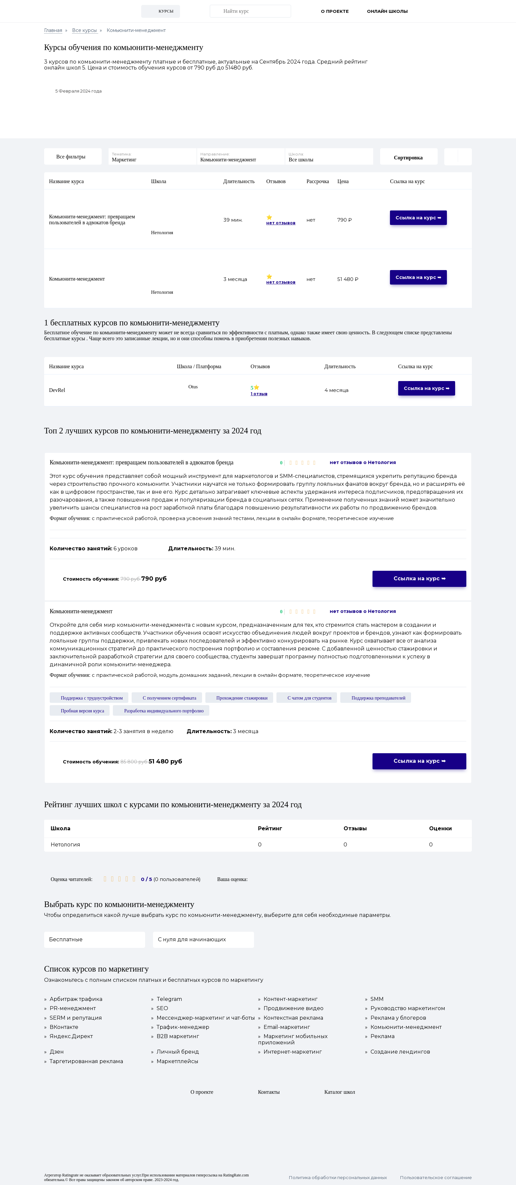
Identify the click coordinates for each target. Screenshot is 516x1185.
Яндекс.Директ (68, 1036)
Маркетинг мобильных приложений (292, 1039)
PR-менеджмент (70, 1008)
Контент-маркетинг (288, 999)
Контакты (269, 1091)
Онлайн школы (387, 11)
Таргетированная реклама (83, 1061)
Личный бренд (175, 1052)
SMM (374, 999)
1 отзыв (259, 393)
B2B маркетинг (175, 1036)
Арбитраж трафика (73, 999)
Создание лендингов (397, 1052)
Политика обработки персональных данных (338, 1176)
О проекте (335, 11)
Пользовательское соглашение (436, 1176)
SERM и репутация (73, 1017)
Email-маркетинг (284, 1027)
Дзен (54, 1052)
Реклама (380, 1036)
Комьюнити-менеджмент (77, 278)
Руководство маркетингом (405, 1008)
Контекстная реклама (290, 1017)
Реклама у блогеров (395, 1017)
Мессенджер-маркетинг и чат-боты (203, 1017)
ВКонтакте (61, 1027)
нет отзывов (281, 222)
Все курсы (85, 30)
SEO (159, 1008)
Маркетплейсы (174, 1061)
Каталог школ (339, 1091)
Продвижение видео (290, 1008)
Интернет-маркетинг (290, 1052)
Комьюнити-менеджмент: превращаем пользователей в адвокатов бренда (92, 219)
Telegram (166, 999)
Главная (53, 30)
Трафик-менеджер (180, 1027)
